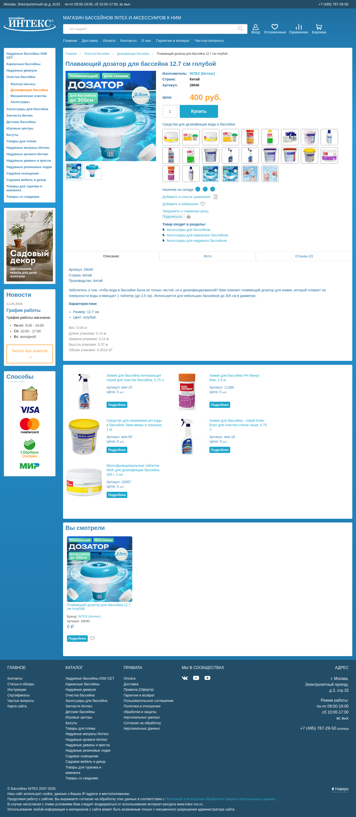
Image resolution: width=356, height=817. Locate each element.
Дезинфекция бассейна (29, 90)
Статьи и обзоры (20, 684)
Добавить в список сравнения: (186, 197)
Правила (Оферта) (139, 690)
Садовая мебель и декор (26, 180)
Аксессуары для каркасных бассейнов (197, 235)
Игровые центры (19, 128)
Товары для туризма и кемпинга (24, 188)
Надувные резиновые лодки (29, 167)
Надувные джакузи (21, 70)
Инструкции (16, 690)
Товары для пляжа (21, 141)
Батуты (12, 135)
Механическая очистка (28, 96)
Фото (208, 256)
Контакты (128, 41)
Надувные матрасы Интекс (28, 147)
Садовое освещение (22, 173)
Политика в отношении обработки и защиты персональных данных (142, 711)
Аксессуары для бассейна (27, 109)
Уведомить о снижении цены (185, 211)
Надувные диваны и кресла (28, 160)
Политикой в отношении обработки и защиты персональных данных (220, 799)
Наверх (340, 789)
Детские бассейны (21, 122)
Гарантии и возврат (173, 41)
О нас (146, 41)
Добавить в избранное (180, 204)
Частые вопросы (209, 41)
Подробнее (117, 405)
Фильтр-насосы (23, 84)
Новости (18, 294)
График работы (23, 310)
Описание (111, 256)
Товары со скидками (22, 196)
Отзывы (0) (304, 256)
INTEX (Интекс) (202, 73)
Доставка (90, 41)
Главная (70, 41)
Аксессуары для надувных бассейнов (197, 241)
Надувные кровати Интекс (27, 154)
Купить (199, 111)
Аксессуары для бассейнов (188, 230)
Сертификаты (18, 695)
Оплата (109, 41)
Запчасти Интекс (19, 115)
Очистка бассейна (20, 77)
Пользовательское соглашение (149, 701)
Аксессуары (20, 102)
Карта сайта (17, 706)
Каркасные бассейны (23, 64)
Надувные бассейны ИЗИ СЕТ (26, 55)
